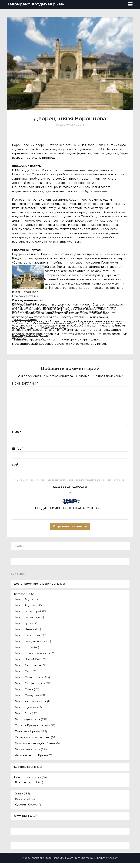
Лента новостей (26, 782)
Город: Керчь (24, 647)
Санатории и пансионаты (32, 737)
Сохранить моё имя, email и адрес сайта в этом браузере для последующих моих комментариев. (71, 479)
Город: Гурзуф (24, 623)
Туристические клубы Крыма (35, 743)
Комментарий (25, 383)
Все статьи (22, 798)
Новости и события (27, 777)
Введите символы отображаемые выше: (70, 508)
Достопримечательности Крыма (36, 583)
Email (17, 448)
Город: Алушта (25, 605)
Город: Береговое (28, 617)
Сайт (16, 465)
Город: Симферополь (30, 683)
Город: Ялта (23, 713)
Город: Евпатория (27, 635)
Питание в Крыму (27, 731)
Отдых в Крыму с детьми (32, 725)
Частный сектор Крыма (31, 755)
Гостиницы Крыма (27, 719)
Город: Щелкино (26, 707)
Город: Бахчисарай (28, 611)
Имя (16, 432)
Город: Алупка (25, 599)
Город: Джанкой (26, 629)
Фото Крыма (23, 816)
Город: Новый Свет (28, 659)
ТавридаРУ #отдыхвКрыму (35, 4)
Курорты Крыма (26, 804)
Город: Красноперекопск (33, 653)
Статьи (18, 793)
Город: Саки (23, 671)
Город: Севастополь (29, 677)
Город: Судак (24, 689)
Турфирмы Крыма (27, 749)
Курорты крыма (25, 766)
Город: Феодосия (27, 695)
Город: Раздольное (28, 665)
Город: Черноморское (30, 701)
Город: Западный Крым (31, 641)
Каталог (19, 594)
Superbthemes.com (106, 858)
